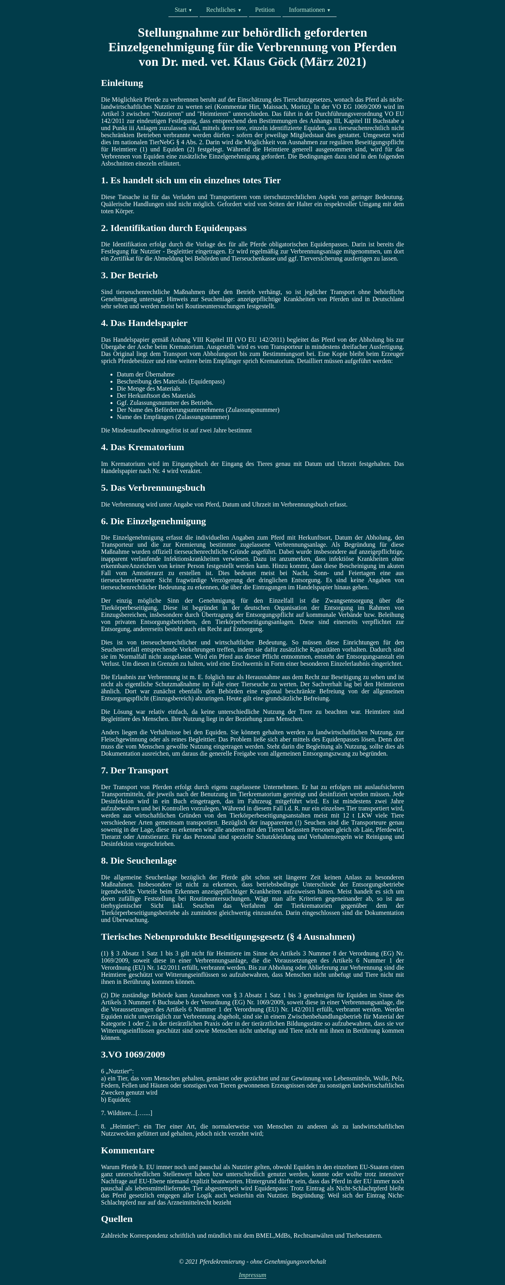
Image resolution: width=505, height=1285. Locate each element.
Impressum (252, 1275)
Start (181, 9)
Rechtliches (221, 9)
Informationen (307, 9)
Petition (265, 9)
